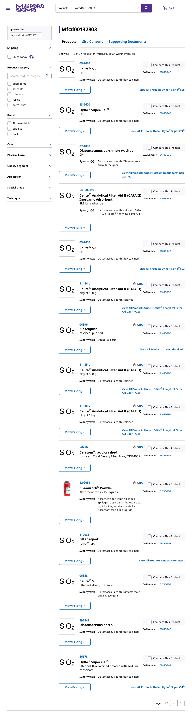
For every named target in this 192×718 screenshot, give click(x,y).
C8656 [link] (83, 447)
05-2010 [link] (84, 63)
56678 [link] (83, 656)
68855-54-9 (165, 72)
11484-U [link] (85, 283)
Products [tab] (69, 41)
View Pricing (75, 90)
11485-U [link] (85, 364)
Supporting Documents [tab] (128, 41)
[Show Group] (50, 144)
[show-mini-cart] (172, 8)
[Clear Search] (138, 8)
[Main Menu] (8, 8)
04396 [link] (83, 324)
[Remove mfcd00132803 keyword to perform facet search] (39, 35)
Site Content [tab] (92, 41)
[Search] (146, 8)
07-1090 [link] (84, 146)
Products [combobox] (63, 8)
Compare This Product (163, 64)
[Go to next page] (181, 703)
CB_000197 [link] (86, 190)
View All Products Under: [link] (162, 89)
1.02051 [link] (84, 483)
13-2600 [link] (84, 104)
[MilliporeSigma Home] (30, 8)
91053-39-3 (165, 198)
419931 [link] (84, 535)
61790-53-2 (165, 154)
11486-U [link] (85, 406)
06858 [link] (83, 576)
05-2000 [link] (84, 242)
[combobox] (103, 8)
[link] (88, 69)
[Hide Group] (50, 48)
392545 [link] (84, 620)
